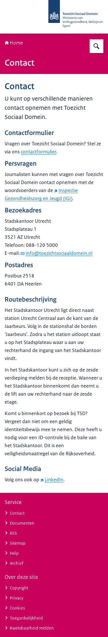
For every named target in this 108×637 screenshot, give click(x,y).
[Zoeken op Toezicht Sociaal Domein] (96, 46)
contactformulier (38, 151)
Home (14, 43)
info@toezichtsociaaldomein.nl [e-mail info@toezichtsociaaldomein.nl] (56, 253)
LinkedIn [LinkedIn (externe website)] (51, 479)
